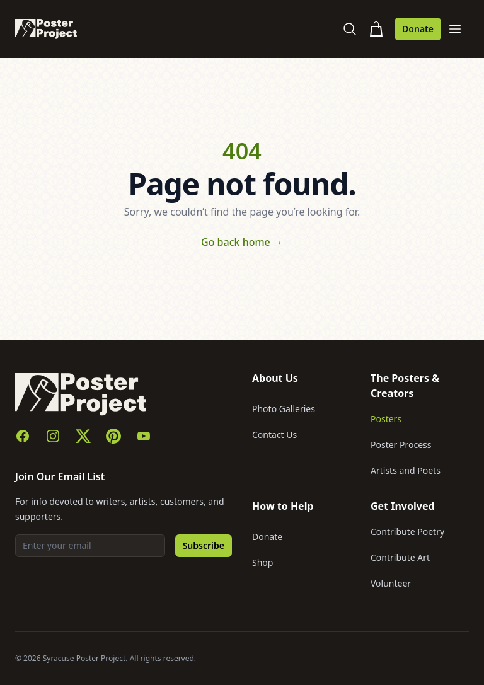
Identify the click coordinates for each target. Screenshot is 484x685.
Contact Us (274, 434)
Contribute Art (400, 557)
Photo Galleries (283, 409)
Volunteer (391, 583)
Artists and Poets (406, 470)
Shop (262, 562)
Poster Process (401, 445)
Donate (418, 29)
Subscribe (203, 545)
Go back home (242, 242)
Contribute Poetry (407, 532)
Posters (386, 419)
